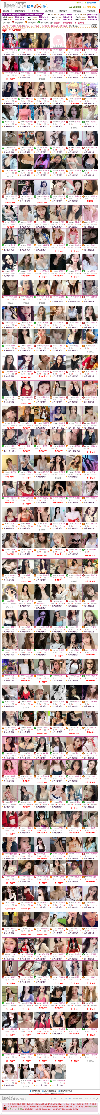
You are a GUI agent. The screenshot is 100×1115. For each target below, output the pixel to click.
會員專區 (35, 11)
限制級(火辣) (19, 23)
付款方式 (77, 11)
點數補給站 (20, 11)
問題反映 (91, 11)
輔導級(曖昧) (32, 23)
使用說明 (63, 11)
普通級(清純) (44, 23)
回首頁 (6, 11)
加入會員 (49, 11)
